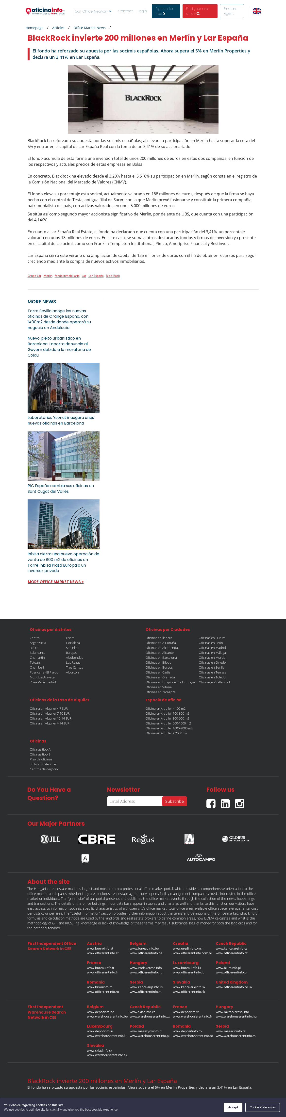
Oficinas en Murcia (212, 657)
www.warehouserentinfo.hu (236, 1016)
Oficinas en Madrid (212, 647)
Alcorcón (72, 672)
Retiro (34, 647)
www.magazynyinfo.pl (146, 1031)
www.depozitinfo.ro (187, 1031)
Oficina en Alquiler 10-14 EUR (50, 718)
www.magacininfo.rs (230, 1031)
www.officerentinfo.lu (188, 972)
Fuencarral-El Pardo (44, 672)
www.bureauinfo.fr (100, 968)
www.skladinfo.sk (99, 1050)
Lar (84, 276)
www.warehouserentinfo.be (107, 1016)
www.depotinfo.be (100, 1012)
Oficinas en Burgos (159, 667)
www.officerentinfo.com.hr (192, 953)
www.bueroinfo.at (100, 948)
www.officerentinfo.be (146, 953)
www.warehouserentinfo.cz (150, 1016)
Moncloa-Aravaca (42, 677)
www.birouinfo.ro (100, 987)
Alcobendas (74, 657)
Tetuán (35, 662)
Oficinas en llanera (159, 638)
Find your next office (197, 11)
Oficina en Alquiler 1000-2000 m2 (169, 728)
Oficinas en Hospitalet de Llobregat (171, 682)
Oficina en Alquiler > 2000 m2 (166, 733)
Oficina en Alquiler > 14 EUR (49, 723)
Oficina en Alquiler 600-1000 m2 (168, 723)
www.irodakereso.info (146, 968)
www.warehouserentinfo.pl (149, 1036)
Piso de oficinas (41, 759)
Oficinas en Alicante (160, 652)
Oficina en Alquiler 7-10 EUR (50, 713)
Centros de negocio (44, 769)
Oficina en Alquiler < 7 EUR (49, 708)
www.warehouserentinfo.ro (193, 1036)
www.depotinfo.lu (100, 1031)
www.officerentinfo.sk (189, 991)
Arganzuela (38, 643)
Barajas (71, 652)
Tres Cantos (74, 667)
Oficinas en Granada (160, 677)
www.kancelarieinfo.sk (189, 987)
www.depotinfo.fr (186, 1012)
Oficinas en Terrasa (212, 672)
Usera (70, 638)
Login (142, 11)
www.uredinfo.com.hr (189, 948)
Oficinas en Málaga (212, 652)
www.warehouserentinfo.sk (107, 1055)
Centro (35, 638)
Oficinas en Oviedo (212, 662)
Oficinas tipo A (40, 749)
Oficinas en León (211, 643)
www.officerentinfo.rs (145, 991)
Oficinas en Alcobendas (162, 647)
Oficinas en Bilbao (158, 662)
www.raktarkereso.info (232, 1012)
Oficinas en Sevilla (211, 667)
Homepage (34, 27)
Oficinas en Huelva (212, 638)
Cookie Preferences (263, 1107)
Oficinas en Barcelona (161, 657)
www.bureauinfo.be (144, 948)
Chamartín (37, 657)
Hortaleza (73, 643)
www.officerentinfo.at (103, 953)
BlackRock (113, 276)
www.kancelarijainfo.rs (146, 987)
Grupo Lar (34, 276)
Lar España (96, 276)
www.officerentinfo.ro (103, 991)
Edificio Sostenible (43, 764)
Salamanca (37, 652)
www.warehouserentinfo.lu (107, 1036)
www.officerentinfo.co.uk (234, 987)
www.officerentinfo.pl (231, 972)
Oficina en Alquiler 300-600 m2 (167, 718)
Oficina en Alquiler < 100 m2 (165, 708)
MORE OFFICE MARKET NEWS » (56, 581)
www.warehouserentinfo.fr (192, 1016)
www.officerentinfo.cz (232, 953)
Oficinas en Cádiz (158, 672)
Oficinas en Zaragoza (161, 692)
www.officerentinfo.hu (146, 972)
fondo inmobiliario (67, 276)
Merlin (48, 276)
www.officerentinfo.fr (102, 972)
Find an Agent (230, 11)
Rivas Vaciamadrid (43, 682)
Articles (58, 27)
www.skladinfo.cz (142, 1012)
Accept (233, 1107)
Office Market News (89, 27)
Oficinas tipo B (40, 754)
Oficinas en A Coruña (161, 643)
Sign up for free (164, 11)
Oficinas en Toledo (212, 677)
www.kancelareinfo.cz (231, 948)
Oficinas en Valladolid (214, 682)
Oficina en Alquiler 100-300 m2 (167, 713)
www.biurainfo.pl (228, 968)
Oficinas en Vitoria (159, 687)
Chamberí (37, 667)
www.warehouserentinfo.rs (235, 1036)
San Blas (72, 647)
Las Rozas (73, 662)
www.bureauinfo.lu (187, 968)
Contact (125, 11)
